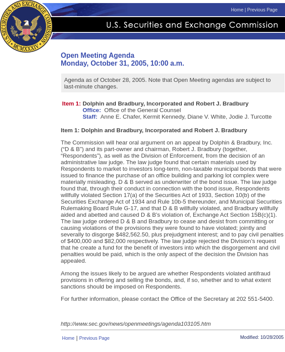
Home (237, 9)
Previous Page (262, 9)
